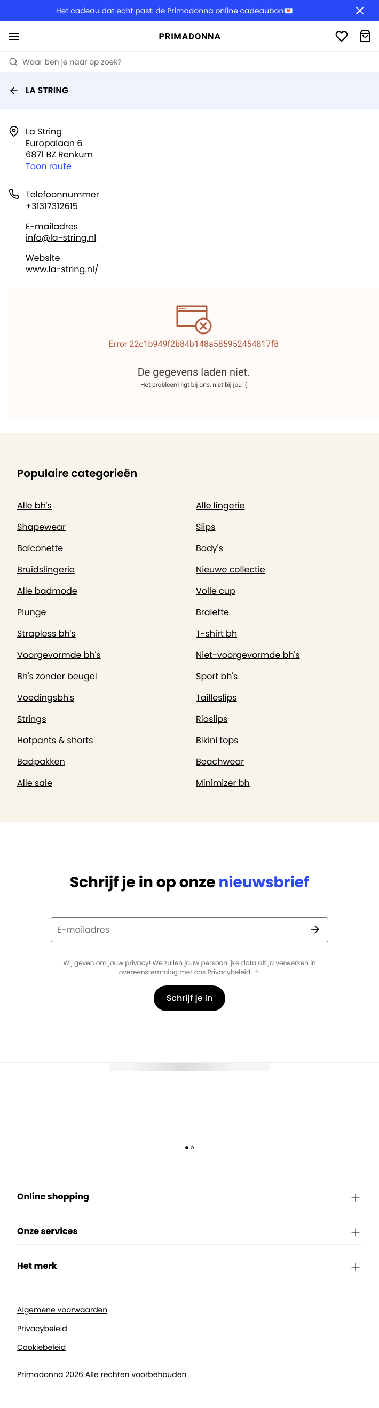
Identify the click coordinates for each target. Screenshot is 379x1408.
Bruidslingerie (46, 569)
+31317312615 (52, 206)
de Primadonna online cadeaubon (219, 11)
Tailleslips (216, 697)
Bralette (212, 612)
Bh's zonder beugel (57, 676)
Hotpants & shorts (55, 740)
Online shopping (189, 1197)
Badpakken (41, 761)
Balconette (40, 548)
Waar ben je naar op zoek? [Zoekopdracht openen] (65, 62)
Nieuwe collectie (230, 569)
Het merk (189, 1267)
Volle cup (215, 591)
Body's (209, 548)
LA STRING (38, 90)
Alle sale (34, 783)
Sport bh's (217, 676)
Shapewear (41, 527)
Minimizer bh (223, 783)
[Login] (341, 36)
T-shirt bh (216, 633)
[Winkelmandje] (365, 36)
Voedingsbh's (45, 697)
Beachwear (220, 761)
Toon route (49, 166)
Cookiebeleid (41, 1347)
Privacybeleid (229, 972)
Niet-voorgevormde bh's (248, 655)
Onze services (189, 1232)
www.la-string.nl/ (62, 269)
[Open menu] (14, 36)
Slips (205, 527)
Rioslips (211, 719)
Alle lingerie (220, 505)
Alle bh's (34, 505)
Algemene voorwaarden (62, 1310)
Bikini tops (217, 740)
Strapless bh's (46, 633)
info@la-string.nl (61, 238)
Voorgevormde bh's (59, 655)
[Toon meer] (256, 972)
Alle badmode (47, 591)
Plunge (31, 612)
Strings (31, 719)
